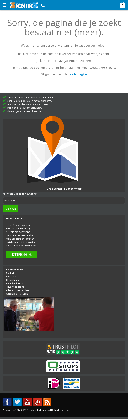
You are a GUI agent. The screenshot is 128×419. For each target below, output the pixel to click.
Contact (10, 273)
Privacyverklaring (15, 286)
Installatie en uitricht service (20, 242)
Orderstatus (12, 279)
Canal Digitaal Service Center (21, 245)
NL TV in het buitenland (18, 231)
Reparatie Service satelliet (20, 235)
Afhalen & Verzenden (17, 290)
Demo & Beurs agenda (18, 224)
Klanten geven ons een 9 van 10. (24, 111)
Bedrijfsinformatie (15, 283)
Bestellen (11, 276)
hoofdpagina (77, 74)
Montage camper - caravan (20, 238)
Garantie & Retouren (17, 293)
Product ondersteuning (18, 228)
